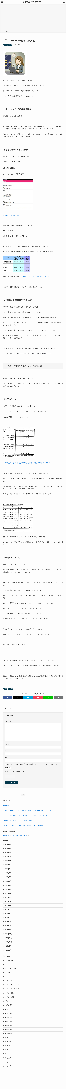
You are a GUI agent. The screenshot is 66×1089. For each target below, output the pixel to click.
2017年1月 (8, 929)
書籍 (6, 1037)
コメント (8, 721)
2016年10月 (8, 942)
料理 (6, 1001)
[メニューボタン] (2, 2)
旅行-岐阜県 (8, 1017)
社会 (6, 44)
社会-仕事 (10, 44)
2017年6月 (8, 909)
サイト (6, 757)
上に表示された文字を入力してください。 (16, 771)
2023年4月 (8, 852)
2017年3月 (8, 921)
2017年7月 (8, 905)
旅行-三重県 (8, 1013)
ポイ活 (7, 964)
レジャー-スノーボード (12, 985)
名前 (7, 744)
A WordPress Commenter (20, 835)
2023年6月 (8, 848)
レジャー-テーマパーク (12, 989)
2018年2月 (8, 877)
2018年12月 (8, 861)
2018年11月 (8, 865)
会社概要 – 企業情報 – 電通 (11, 215)
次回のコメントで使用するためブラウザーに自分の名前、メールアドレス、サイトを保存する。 (32, 764)
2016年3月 (8, 950)
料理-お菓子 (8, 1005)
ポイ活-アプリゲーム (11, 968)
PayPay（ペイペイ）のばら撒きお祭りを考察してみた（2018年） (23, 825)
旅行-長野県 (8, 1033)
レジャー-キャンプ (10, 980)
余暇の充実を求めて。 (33, 2)
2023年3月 (8, 856)
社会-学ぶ (8, 1062)
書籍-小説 (8, 1049)
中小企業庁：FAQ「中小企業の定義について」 (35, 276)
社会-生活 (8, 1066)
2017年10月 (8, 893)
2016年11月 (8, 938)
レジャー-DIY (9, 976)
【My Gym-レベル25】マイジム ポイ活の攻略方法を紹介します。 (23, 820)
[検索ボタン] (64, 2)
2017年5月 (8, 913)
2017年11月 (8, 889)
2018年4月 (8, 869)
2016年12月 (8, 934)
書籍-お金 (8, 1041)
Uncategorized (9, 960)
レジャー (8, 972)
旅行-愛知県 (8, 1021)
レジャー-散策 (9, 993)
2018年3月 (8, 873)
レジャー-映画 (9, 997)
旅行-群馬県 (8, 1029)
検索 (23, 795)
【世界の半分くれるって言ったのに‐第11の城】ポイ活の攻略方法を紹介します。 (28, 810)
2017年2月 (8, 925)
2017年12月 (8, 885)
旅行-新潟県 (8, 1025)
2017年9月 (8, 897)
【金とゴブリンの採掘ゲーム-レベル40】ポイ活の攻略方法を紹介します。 (26, 815)
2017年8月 (8, 901)
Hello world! (6, 805)
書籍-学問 (8, 1045)
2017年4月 (8, 917)
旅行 (6, 1009)
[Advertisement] (33, 18)
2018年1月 (8, 881)
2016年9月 (8, 946)
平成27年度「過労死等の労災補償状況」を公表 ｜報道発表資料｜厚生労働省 (26, 463)
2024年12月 (8, 844)
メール (7, 751)
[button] (7, 697)
